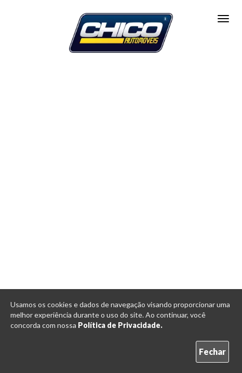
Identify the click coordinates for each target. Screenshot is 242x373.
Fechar (212, 351)
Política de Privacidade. (120, 325)
